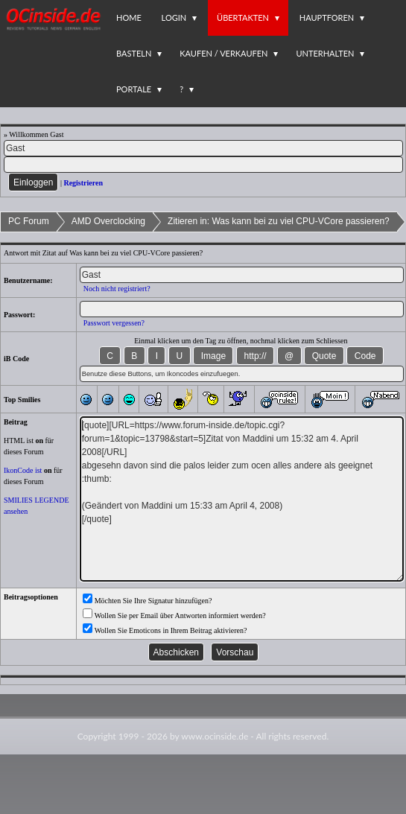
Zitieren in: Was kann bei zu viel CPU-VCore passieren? (279, 221)
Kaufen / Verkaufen (223, 53)
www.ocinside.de (214, 736)
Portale (133, 89)
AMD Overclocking (108, 221)
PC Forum (28, 221)
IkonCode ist (23, 470)
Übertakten (243, 17)
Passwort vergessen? (114, 323)
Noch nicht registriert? (116, 288)
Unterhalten (325, 53)
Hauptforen (326, 17)
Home (129, 17)
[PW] (203, 164)
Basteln (133, 53)
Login (174, 17)
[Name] (203, 148)
